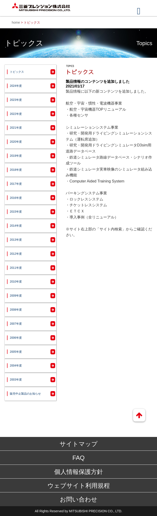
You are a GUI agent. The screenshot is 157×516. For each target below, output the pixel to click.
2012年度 (16, 253)
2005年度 (16, 351)
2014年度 (16, 225)
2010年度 (16, 281)
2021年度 (16, 127)
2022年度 (16, 114)
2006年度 (16, 337)
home (16, 22)
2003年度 (16, 379)
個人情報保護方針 (78, 471)
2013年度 (16, 239)
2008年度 (16, 309)
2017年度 (16, 183)
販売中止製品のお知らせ (25, 393)
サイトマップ (79, 443)
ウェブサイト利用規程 (78, 485)
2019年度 (16, 155)
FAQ (78, 457)
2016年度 (16, 198)
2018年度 (16, 169)
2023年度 (16, 100)
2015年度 (16, 211)
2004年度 (16, 365)
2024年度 (16, 85)
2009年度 (16, 295)
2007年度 (16, 323)
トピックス (17, 71)
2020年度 (16, 141)
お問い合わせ (78, 499)
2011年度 (16, 267)
